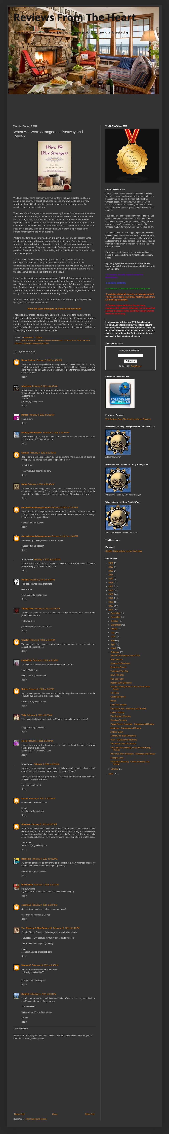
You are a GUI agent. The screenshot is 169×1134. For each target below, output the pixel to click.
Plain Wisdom (116, 659)
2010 (111, 774)
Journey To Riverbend (120, 663)
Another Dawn (116, 732)
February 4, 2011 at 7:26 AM (39, 715)
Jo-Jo (24, 741)
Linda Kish (26, 660)
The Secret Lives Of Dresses (123, 743)
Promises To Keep (118, 720)
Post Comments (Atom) (36, 1119)
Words (113, 701)
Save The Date (117, 675)
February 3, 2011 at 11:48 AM (65, 536)
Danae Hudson (28, 360)
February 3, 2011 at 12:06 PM (47, 559)
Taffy (23, 715)
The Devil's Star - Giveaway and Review (128, 708)
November (116, 617)
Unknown (25, 824)
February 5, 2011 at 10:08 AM (42, 798)
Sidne (24, 484)
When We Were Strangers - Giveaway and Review (132, 754)
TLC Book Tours (69, 340)
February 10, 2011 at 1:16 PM (66, 928)
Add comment (21, 1029)
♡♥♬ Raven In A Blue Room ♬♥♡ (36, 928)
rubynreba (26, 386)
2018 (111, 582)
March (114, 648)
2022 (111, 571)
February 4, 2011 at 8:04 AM (40, 741)
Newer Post (19, 1114)
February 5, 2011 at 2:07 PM (44, 824)
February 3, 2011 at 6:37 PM (41, 689)
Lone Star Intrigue (118, 704)
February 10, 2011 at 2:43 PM (45, 965)
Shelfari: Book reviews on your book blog (123, 551)
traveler (25, 640)
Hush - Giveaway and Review (123, 740)
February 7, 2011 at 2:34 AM (46, 885)
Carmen (25, 453)
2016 (111, 590)
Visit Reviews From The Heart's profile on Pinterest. (128, 419)
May (113, 640)
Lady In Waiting (117, 712)
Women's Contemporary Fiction (36, 343)
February (115, 652)
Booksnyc (26, 859)
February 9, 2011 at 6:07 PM (44, 905)
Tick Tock (114, 693)
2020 (111, 578)
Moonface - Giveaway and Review (125, 728)
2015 (111, 594)
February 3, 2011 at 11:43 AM (41, 484)
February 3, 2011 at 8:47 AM (44, 386)
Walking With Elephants (121, 683)
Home (55, 1114)
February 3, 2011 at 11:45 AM (65, 507)
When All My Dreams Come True (125, 655)
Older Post (90, 1114)
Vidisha (24, 580)
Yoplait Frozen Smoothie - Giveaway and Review (132, 724)
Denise (24, 415)
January (115, 769)
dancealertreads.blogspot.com (36, 507)
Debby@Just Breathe (31, 432)
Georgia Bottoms (117, 697)
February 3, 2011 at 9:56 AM (41, 415)
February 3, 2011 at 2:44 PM (42, 640)
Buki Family (27, 885)
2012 (111, 606)
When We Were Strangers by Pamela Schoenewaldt (54, 308)
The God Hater (117, 679)
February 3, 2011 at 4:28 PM (45, 660)
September (116, 625)
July (113, 633)
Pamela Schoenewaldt (53, 340)
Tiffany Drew (27, 608)
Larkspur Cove (116, 758)
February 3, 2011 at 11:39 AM (43, 453)
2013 (111, 602)
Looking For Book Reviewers (123, 736)
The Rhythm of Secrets (120, 716)
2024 (111, 563)
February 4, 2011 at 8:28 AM (46, 764)
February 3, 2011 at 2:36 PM (47, 608)
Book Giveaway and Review (32, 340)
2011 (111, 610)
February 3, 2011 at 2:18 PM (42, 580)
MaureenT (26, 965)
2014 (111, 598)
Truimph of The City (119, 671)
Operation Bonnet (118, 667)
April (113, 644)
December (116, 613)
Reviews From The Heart (74, 17)
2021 (111, 575)
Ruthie (24, 689)
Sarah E (25, 994)
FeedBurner (136, 366)
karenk (24, 798)
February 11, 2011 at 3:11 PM (43, 994)
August (114, 629)
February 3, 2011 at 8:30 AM (49, 360)
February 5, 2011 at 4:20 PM (44, 859)
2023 (111, 567)
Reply (24, 377)
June (113, 636)
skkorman (26, 905)
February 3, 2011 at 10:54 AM (56, 432)
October (115, 621)
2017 (111, 586)
